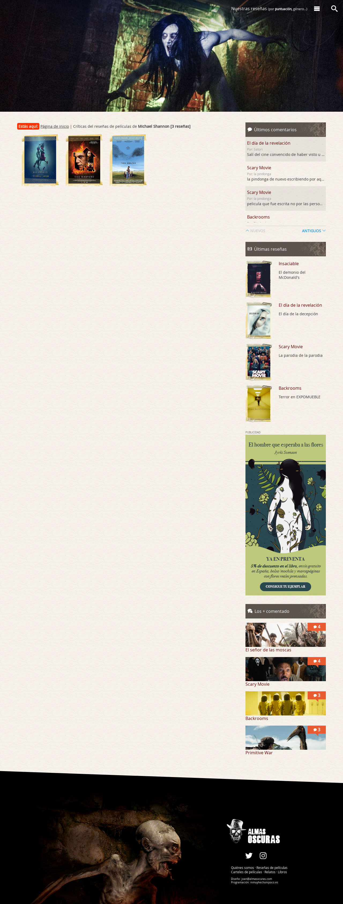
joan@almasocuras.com (256, 879)
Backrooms (258, 217)
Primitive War (259, 753)
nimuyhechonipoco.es (264, 882)
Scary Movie (259, 168)
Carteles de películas (246, 872)
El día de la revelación (268, 143)
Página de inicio (54, 126)
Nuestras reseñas (269, 9)
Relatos (269, 872)
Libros (282, 872)
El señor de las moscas (268, 650)
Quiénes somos (242, 867)
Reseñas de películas (272, 867)
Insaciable (289, 264)
